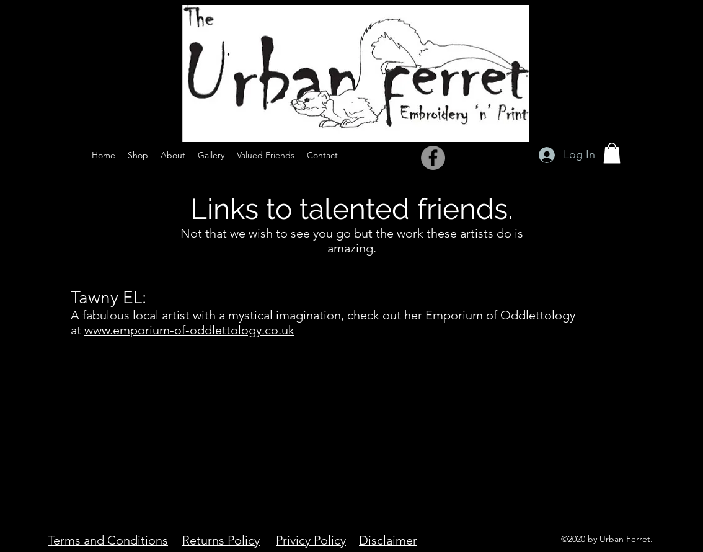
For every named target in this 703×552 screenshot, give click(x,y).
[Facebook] (433, 158)
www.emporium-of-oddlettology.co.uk (189, 330)
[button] (612, 153)
